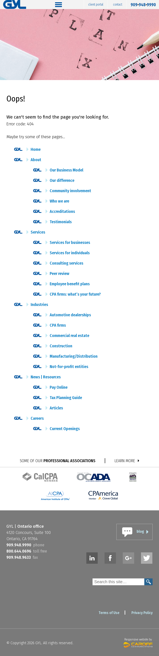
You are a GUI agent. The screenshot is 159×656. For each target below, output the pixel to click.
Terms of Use (109, 612)
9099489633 (18, 557)
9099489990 (143, 3)
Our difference (62, 180)
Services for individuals (70, 252)
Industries (39, 304)
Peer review (59, 273)
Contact (117, 4)
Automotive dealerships (70, 314)
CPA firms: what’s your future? (75, 294)
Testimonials (61, 221)
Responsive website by (138, 642)
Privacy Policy (142, 612)
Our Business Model (66, 170)
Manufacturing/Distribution (74, 356)
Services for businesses (70, 242)
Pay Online (58, 387)
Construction (61, 345)
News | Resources (46, 376)
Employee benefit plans (70, 283)
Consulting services (66, 263)
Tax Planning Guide (66, 397)
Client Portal (95, 4)
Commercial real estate (69, 335)
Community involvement (70, 190)
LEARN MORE (124, 460)
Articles (56, 407)
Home (36, 149)
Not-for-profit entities (69, 366)
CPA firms (58, 325)
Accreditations (62, 211)
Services (38, 232)
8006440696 (18, 551)
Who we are (59, 201)
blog (140, 531)
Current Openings (65, 428)
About (36, 159)
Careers (37, 418)
